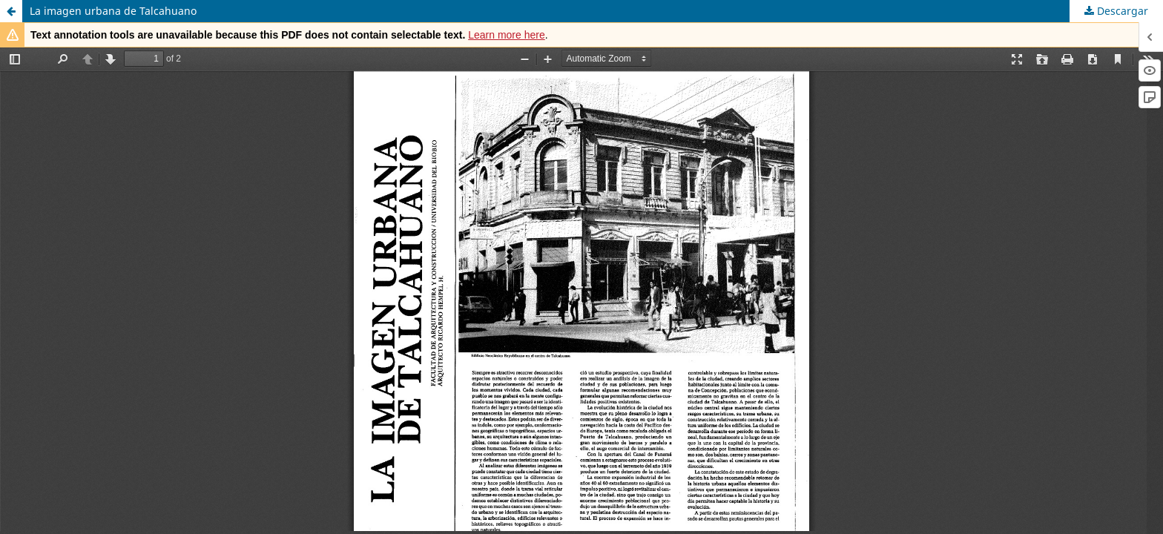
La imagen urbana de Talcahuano (113, 11)
